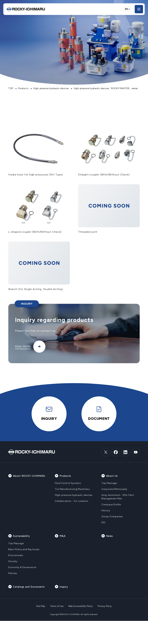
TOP (10, 88)
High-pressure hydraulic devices (53, 88)
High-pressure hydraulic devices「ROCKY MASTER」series (111, 88)
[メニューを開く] (139, 9)
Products (23, 88)
